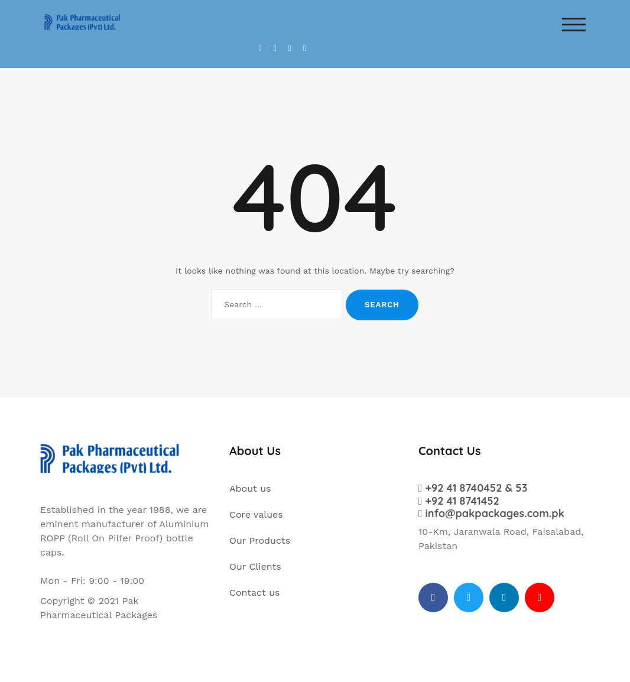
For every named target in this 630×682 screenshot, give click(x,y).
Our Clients (255, 566)
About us (250, 488)
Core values (256, 514)
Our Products (259, 540)
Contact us (254, 592)
